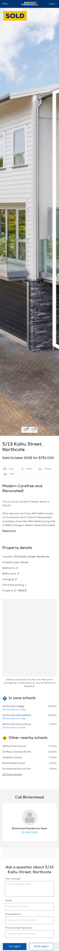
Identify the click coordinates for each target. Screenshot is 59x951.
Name (8, 901)
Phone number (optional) (18, 928)
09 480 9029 (29, 832)
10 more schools (12, 774)
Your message (12, 879)
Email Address (12, 914)
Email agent (41, 946)
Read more (9, 531)
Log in (52, 4)
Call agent (14, 946)
